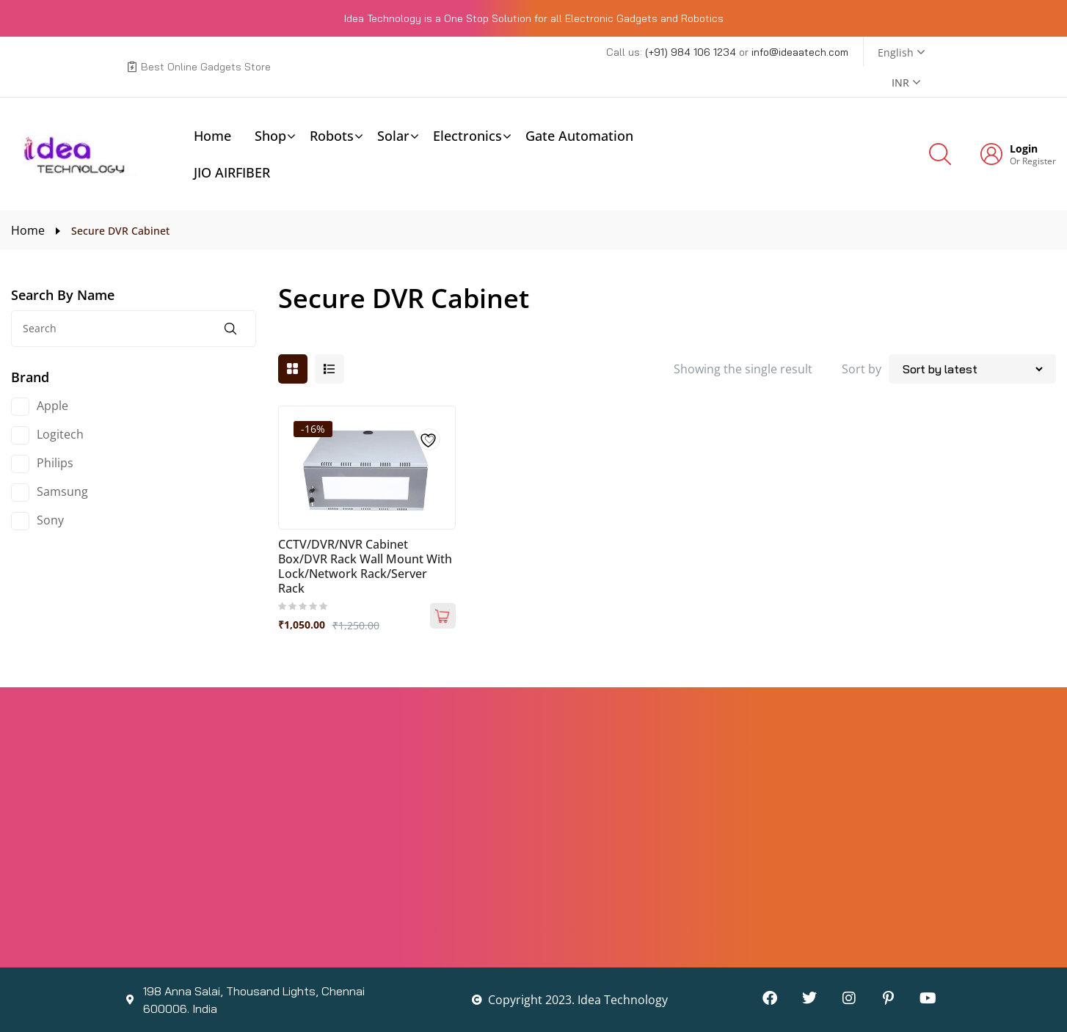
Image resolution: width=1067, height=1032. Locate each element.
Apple (52, 406)
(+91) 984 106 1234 (692, 52)
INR (900, 82)
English (896, 52)
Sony (50, 520)
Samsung (62, 491)
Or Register (1033, 160)
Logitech (60, 434)
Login (1024, 148)
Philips (55, 463)
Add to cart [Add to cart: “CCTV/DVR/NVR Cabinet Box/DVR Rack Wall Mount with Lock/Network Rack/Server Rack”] (443, 616)
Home (28, 230)
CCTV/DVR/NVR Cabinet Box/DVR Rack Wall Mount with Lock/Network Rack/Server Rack (365, 566)
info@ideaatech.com (799, 52)
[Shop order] (972, 369)
